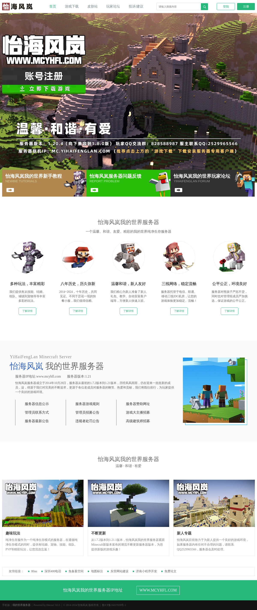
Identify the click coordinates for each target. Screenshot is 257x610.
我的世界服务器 (21, 605)
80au (34, 571)
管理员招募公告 (87, 412)
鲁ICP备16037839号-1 (114, 605)
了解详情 (27, 311)
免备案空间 (76, 571)
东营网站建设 (119, 571)
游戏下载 (72, 6)
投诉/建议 (136, 6)
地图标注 (97, 571)
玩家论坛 (113, 6)
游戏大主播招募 (138, 412)
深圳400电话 (53, 571)
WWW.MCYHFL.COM (158, 590)
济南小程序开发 (146, 571)
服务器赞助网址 (138, 404)
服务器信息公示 (37, 404)
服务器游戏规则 (87, 404)
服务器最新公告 (37, 421)
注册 (246, 6)
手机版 (6, 605)
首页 (52, 6)
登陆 (226, 6)
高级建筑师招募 (138, 421)
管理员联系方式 (37, 412)
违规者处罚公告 (87, 421)
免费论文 (170, 571)
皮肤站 (92, 6)
